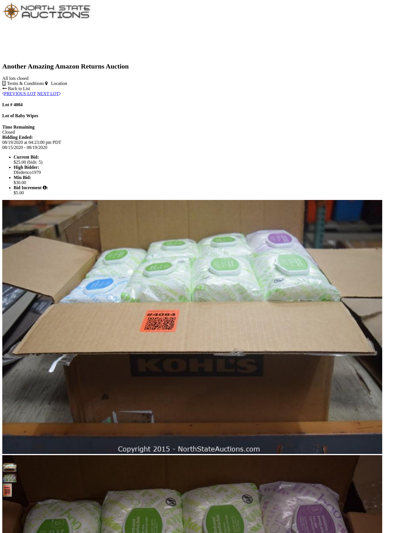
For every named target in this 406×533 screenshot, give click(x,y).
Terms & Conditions (23, 83)
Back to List (16, 88)
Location (56, 83)
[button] (7, 467)
